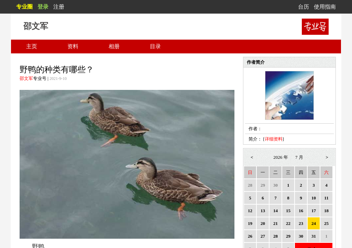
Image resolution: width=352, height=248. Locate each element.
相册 (114, 46)
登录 (42, 7)
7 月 (299, 157)
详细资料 (274, 139)
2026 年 (280, 157)
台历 (303, 7)
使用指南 (325, 7)
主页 (31, 46)
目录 (155, 46)
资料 (72, 46)
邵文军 (26, 78)
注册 (58, 7)
